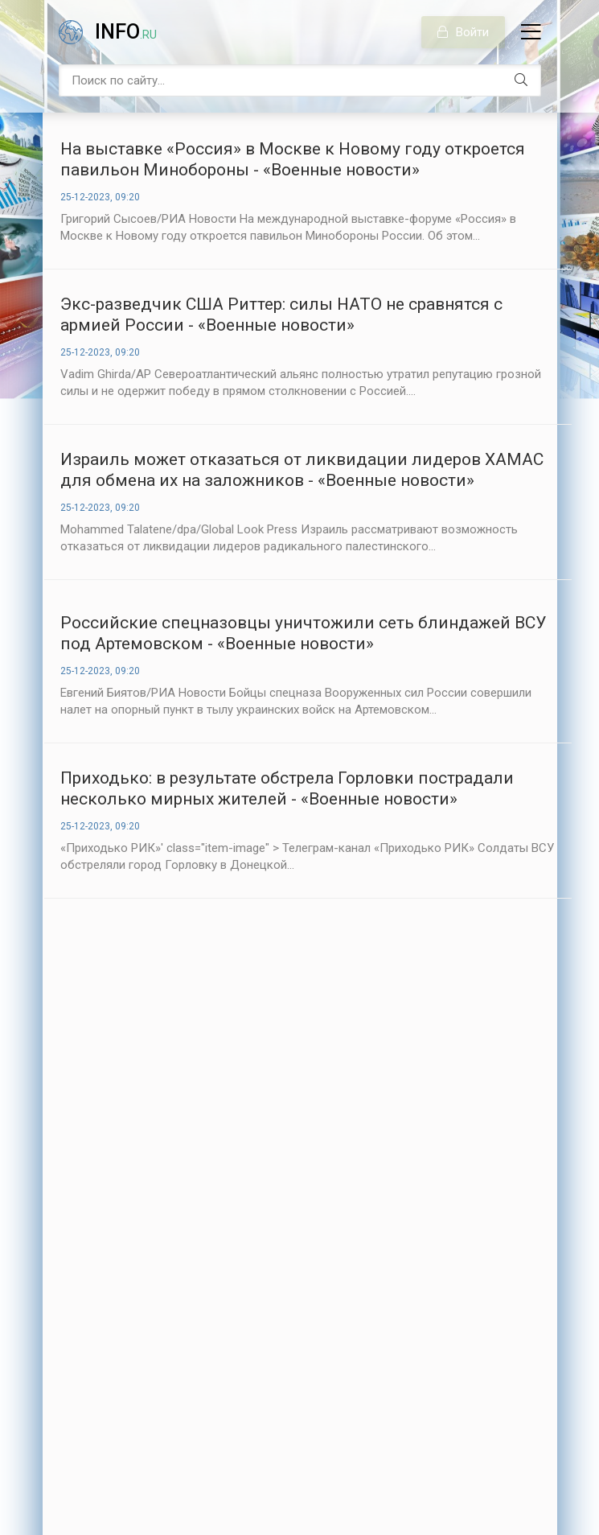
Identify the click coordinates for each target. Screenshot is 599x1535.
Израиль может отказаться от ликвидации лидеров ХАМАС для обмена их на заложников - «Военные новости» (302, 470)
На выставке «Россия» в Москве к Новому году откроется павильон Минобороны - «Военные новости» (292, 159)
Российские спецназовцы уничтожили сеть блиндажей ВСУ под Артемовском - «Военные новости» (303, 633)
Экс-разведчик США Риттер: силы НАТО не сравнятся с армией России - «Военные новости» (281, 314)
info (126, 31)
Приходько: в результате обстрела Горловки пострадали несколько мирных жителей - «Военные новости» (287, 788)
